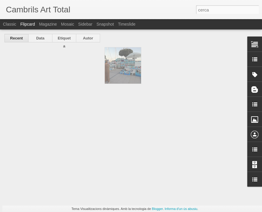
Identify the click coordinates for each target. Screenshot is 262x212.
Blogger (157, 209)
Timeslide (126, 24)
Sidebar (85, 24)
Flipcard (27, 24)
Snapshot (105, 24)
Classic (9, 24)
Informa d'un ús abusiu (181, 209)
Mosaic (67, 24)
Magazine (48, 24)
